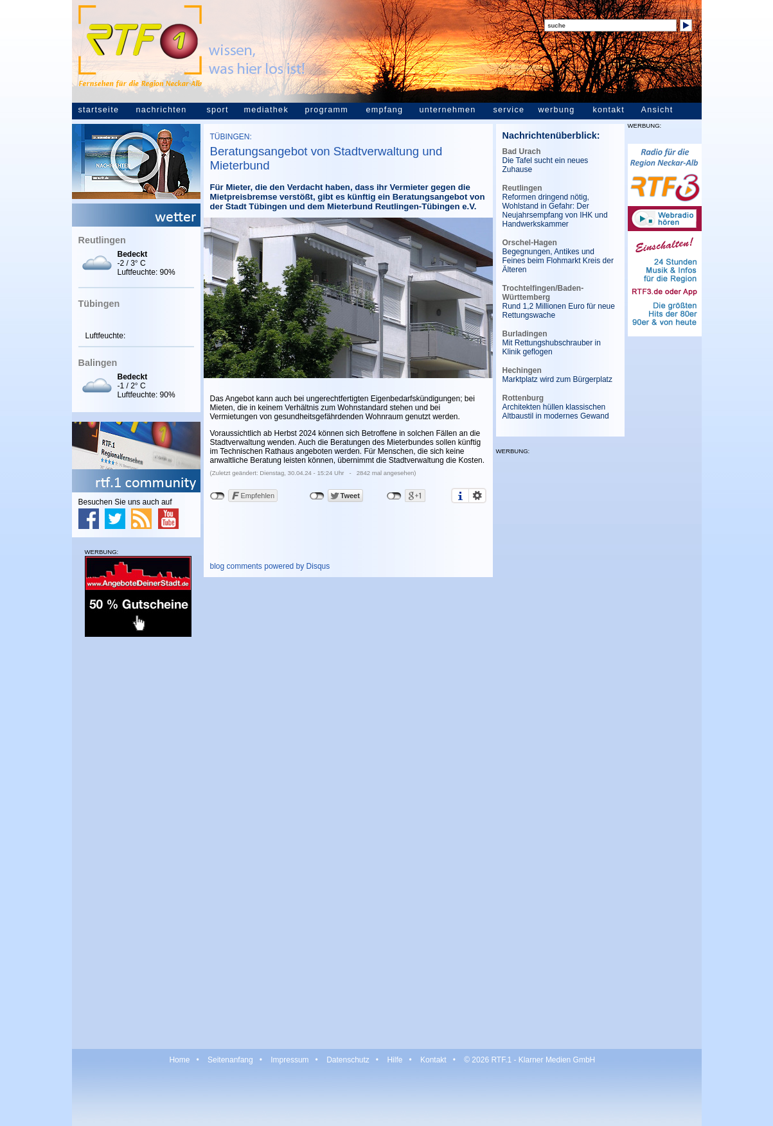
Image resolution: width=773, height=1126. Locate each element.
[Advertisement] (136, 842)
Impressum (289, 1059)
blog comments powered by (270, 566)
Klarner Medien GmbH (557, 1059)
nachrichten (161, 109)
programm (326, 109)
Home (179, 1059)
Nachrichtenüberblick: (551, 135)
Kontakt (433, 1059)
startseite (99, 109)
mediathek (266, 109)
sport (218, 109)
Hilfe (394, 1059)
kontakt (609, 109)
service (509, 109)
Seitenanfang (230, 1059)
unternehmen (448, 109)
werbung (556, 109)
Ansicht (657, 109)
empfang (385, 109)
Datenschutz (347, 1059)
